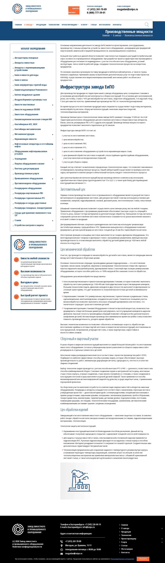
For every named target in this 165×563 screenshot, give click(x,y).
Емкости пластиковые (25, 104)
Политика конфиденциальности (27, 546)
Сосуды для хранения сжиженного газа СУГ (33, 214)
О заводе (117, 35)
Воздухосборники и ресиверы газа (31, 99)
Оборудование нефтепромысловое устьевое (31, 152)
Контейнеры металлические (28, 129)
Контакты (125, 552)
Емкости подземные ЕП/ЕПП (27, 109)
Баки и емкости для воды (27, 75)
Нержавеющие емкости (26, 139)
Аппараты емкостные (24, 62)
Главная (106, 35)
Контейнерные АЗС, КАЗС (26, 124)
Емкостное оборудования (26, 114)
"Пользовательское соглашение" (122, 559)
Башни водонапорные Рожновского (31, 89)
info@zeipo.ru (89, 527)
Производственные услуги (27, 173)
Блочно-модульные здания (27, 94)
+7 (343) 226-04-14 (93, 524)
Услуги (124, 542)
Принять (143, 559)
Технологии (126, 535)
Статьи (124, 545)
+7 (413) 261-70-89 (97, 9)
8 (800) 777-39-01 (96, 12)
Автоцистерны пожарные (26, 57)
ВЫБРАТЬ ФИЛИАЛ (73, 10)
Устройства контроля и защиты (29, 225)
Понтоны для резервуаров (27, 168)
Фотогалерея (127, 549)
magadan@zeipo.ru (127, 9)
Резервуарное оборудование (28, 188)
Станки (18, 220)
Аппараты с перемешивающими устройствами (30, 69)
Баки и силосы (21, 80)
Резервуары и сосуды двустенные (30, 203)
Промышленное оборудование (29, 178)
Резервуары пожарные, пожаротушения (33, 208)
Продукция (126, 531)
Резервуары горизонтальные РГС (30, 198)
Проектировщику (128, 538)
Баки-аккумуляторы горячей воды (31, 84)
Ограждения (20, 158)
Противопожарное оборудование (30, 183)
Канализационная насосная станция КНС (33, 119)
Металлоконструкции (24, 134)
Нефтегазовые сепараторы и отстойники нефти (34, 145)
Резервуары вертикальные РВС (29, 193)
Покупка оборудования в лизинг (30, 163)
